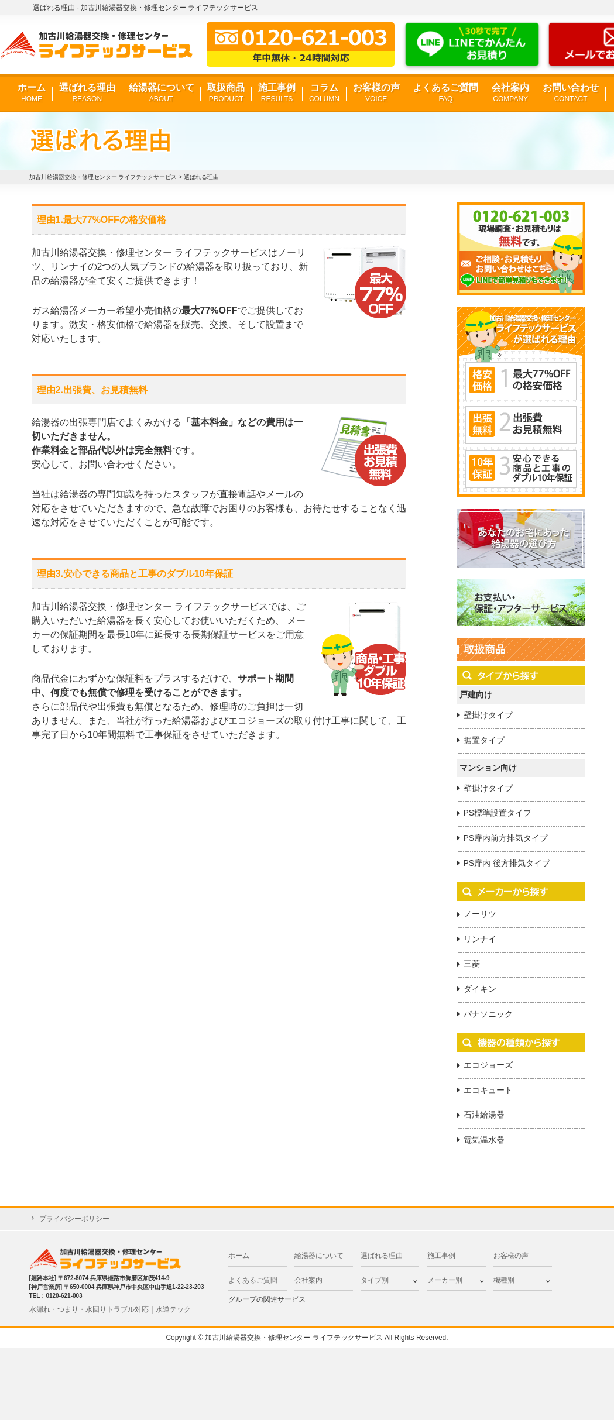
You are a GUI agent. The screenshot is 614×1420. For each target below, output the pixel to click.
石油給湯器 (484, 1114)
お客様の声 (376, 93)
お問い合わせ (571, 93)
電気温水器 (484, 1139)
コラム (324, 93)
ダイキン (480, 988)
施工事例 (277, 93)
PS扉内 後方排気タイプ (507, 863)
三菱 (472, 963)
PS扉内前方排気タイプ (506, 838)
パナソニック (488, 1014)
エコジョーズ (488, 1065)
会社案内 (510, 93)
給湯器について (161, 93)
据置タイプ (484, 740)
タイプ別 (375, 1280)
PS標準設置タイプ (498, 812)
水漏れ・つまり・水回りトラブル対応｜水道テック (110, 1309)
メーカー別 (444, 1280)
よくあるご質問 (445, 93)
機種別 (503, 1280)
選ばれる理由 (87, 93)
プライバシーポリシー (74, 1219)
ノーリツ (480, 914)
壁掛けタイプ (488, 715)
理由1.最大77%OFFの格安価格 (101, 220)
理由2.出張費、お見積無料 (92, 390)
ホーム (32, 93)
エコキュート (488, 1090)
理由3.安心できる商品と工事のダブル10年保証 (135, 574)
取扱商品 (226, 93)
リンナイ (480, 939)
